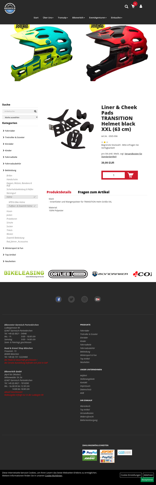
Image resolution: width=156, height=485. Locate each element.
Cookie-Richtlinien (53, 475)
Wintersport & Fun (14, 248)
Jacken (9, 215)
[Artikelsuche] (126, 6)
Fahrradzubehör (13, 163)
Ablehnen (148, 475)
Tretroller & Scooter (15, 137)
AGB (82, 393)
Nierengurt (11, 193)
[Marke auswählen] (20, 117)
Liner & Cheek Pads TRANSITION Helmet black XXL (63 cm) (119, 118)
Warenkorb (85, 406)
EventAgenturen (98, 17)
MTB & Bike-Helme (17, 202)
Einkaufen (116, 17)
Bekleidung (10, 170)
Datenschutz (85, 389)
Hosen (9, 211)
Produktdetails (59, 192)
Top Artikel (10, 254)
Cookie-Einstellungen (131, 475)
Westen (10, 234)
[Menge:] (114, 175)
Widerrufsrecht (87, 416)
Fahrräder (10, 130)
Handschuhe (12, 179)
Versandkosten (86, 413)
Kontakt (83, 382)
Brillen (9, 175)
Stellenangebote (87, 379)
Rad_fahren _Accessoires (17, 241)
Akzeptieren (147, 479)
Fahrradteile (11, 157)
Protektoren (12, 218)
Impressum (85, 386)
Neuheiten (10, 261)
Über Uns (48, 17)
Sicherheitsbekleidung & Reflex (20, 189)
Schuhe (10, 222)
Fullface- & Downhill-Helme (20, 206)
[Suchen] (35, 111)
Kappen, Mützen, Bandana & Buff (19, 184)
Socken (10, 226)
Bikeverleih (78, 17)
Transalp (63, 17)
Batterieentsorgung (88, 420)
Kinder (8, 150)
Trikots (9, 230)
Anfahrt (83, 375)
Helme (9, 196)
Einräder (9, 143)
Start (36, 17)
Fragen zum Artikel (93, 192)
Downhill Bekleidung (15, 237)
